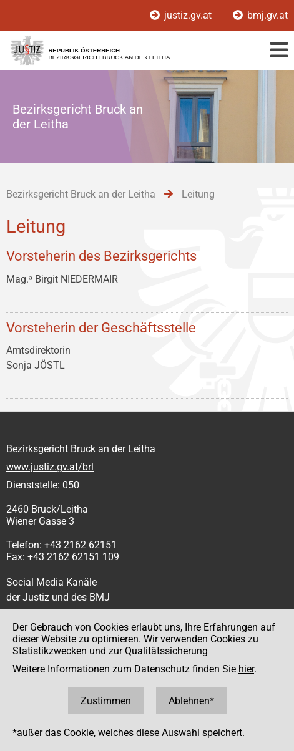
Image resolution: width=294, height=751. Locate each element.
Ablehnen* (191, 701)
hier (246, 669)
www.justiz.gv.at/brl (50, 467)
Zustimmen (106, 701)
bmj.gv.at (260, 15)
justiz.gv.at (182, 15)
